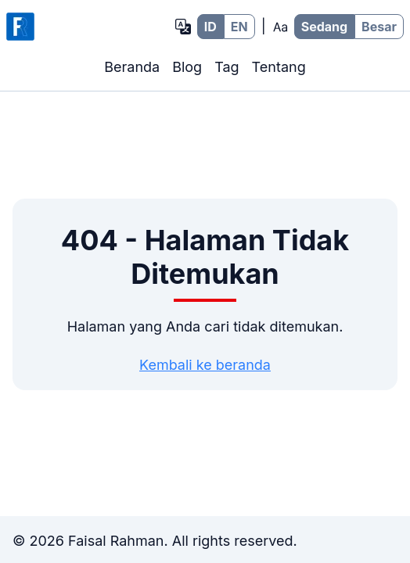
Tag (226, 67)
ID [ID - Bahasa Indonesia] (210, 26)
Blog (187, 67)
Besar (379, 26)
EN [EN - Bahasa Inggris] (239, 26)
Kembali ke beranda (205, 365)
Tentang (279, 67)
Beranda (132, 67)
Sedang (324, 26)
